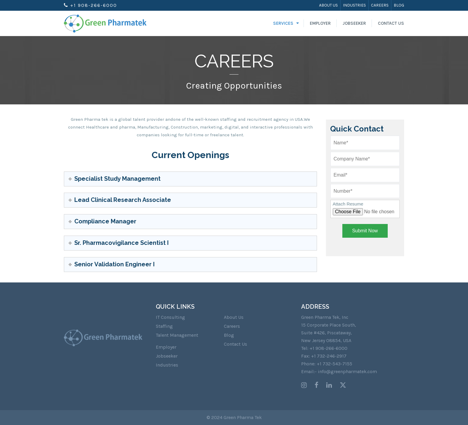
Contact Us (391, 23)
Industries (354, 5)
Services (283, 23)
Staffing (164, 326)
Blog (399, 5)
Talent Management (177, 335)
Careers (380, 5)
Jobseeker (354, 23)
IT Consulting (170, 317)
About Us (328, 5)
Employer (320, 23)
